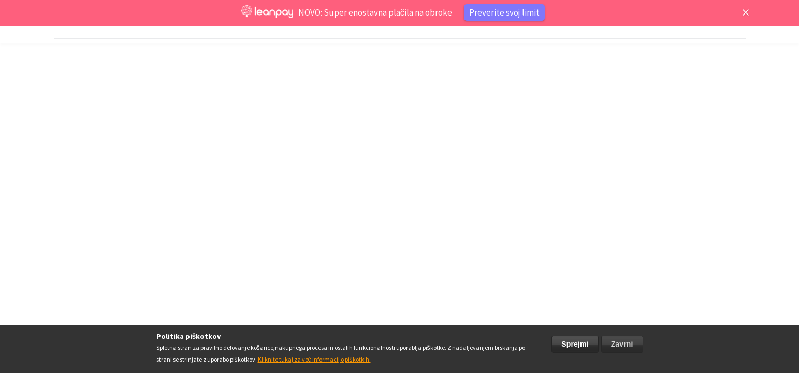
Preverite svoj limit (504, 12)
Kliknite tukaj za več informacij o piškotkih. (314, 359)
